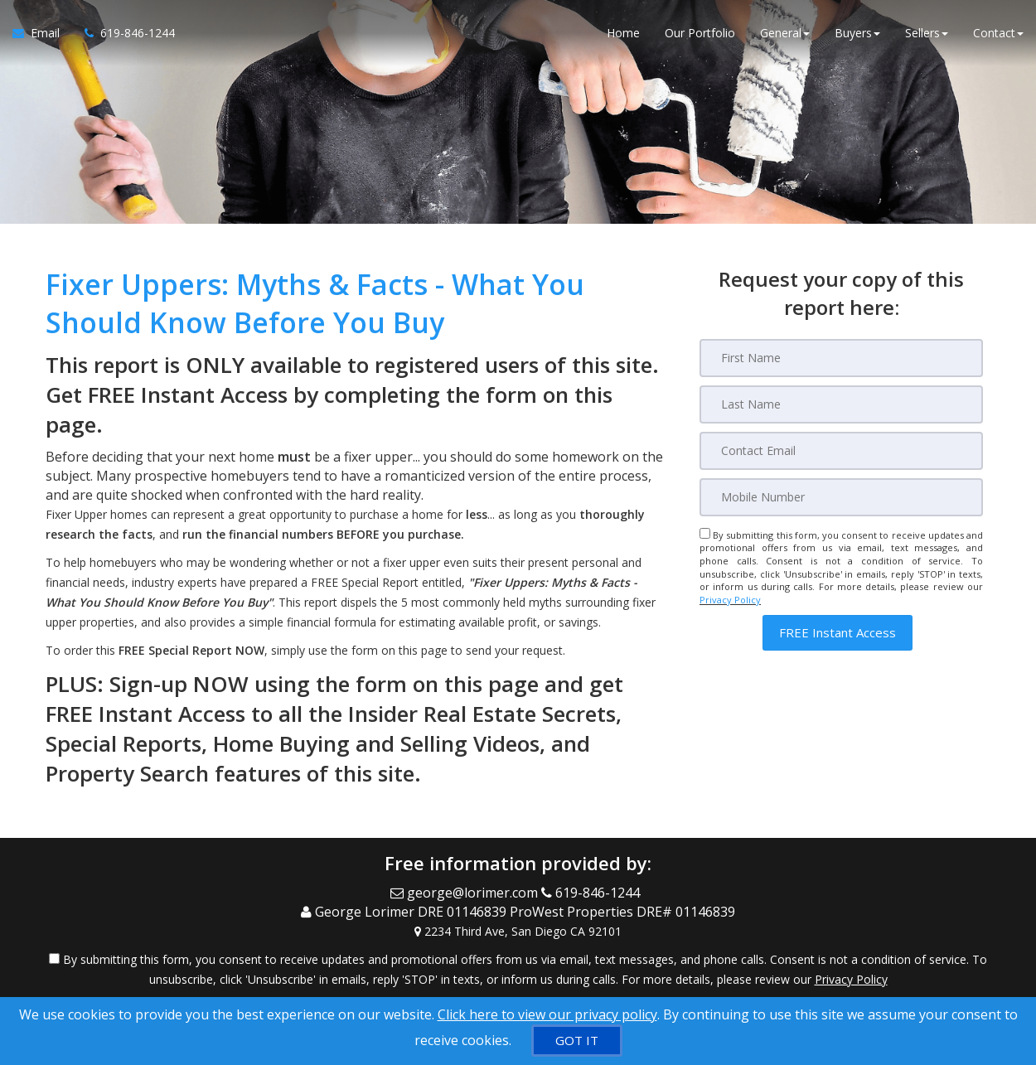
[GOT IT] (576, 1040)
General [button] (785, 33)
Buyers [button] (857, 33)
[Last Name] (841, 404)
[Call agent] (123, 33)
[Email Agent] (42, 33)
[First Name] (841, 358)
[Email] (841, 451)
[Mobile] (841, 497)
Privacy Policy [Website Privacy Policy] (730, 599)
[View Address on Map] (518, 931)
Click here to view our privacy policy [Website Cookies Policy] (547, 1014)
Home (623, 33)
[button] (837, 633)
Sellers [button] (926, 33)
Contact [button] (998, 33)
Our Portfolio (700, 33)
